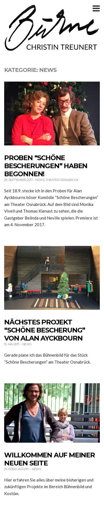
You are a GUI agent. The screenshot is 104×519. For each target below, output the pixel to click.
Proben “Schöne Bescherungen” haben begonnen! (45, 166)
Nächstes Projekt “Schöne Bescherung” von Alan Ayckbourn (44, 330)
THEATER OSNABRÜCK (62, 180)
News (39, 180)
